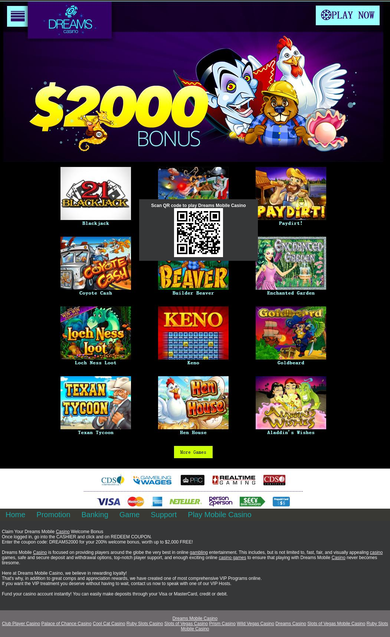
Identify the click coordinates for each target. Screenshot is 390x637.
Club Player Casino (21, 623)
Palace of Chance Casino (66, 623)
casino (376, 552)
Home (15, 514)
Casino (62, 531)
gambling (199, 552)
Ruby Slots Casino (145, 623)
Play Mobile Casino (219, 514)
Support (164, 514)
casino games (232, 557)
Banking (95, 514)
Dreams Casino (290, 623)
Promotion (53, 514)
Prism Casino (222, 623)
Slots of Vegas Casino (186, 623)
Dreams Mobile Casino (195, 618)
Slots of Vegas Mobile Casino (336, 623)
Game (129, 514)
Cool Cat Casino (109, 623)
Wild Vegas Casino (255, 623)
